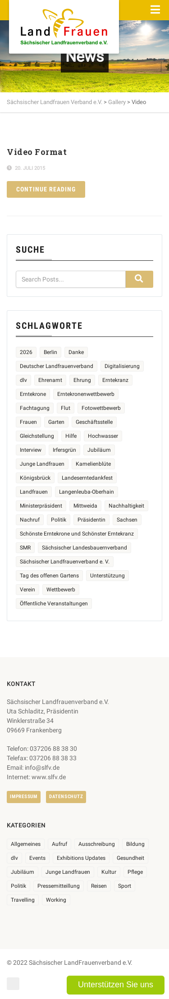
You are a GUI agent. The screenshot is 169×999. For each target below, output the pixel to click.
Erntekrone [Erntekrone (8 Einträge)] (33, 394)
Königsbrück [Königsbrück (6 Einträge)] (35, 478)
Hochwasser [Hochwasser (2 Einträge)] (103, 436)
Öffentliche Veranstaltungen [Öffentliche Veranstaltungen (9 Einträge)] (54, 603)
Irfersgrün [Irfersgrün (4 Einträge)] (64, 450)
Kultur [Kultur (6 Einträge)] (108, 872)
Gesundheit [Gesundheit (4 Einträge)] (130, 858)
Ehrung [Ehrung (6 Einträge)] (82, 380)
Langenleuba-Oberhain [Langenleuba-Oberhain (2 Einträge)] (86, 492)
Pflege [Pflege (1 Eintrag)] (135, 872)
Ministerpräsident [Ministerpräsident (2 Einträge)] (41, 506)
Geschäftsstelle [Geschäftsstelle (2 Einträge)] (94, 422)
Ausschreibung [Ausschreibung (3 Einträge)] (96, 844)
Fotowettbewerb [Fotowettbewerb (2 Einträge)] (101, 408)
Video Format (37, 151)
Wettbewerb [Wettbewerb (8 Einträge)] (60, 589)
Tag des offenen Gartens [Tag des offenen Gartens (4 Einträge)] (49, 575)
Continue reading (46, 189)
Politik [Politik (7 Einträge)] (18, 886)
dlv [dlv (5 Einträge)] (23, 380)
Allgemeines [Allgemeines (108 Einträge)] (26, 844)
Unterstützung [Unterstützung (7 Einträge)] (107, 575)
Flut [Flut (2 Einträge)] (65, 408)
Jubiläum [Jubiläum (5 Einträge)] (99, 450)
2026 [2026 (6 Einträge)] (26, 352)
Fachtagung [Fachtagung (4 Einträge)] (35, 408)
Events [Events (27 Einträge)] (37, 858)
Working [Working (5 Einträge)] (56, 900)
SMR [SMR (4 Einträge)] (25, 548)
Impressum (23, 796)
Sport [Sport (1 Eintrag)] (124, 886)
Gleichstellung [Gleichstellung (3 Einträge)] (37, 436)
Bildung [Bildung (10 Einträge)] (135, 844)
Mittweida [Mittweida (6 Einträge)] (85, 506)
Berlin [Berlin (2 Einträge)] (50, 352)
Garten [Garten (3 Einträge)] (56, 422)
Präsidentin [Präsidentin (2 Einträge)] (91, 520)
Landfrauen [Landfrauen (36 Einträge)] (34, 492)
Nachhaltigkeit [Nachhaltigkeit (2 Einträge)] (126, 506)
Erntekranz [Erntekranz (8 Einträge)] (115, 380)
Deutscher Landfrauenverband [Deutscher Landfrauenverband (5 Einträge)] (56, 366)
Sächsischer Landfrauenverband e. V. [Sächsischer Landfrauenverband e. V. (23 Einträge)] (65, 562)
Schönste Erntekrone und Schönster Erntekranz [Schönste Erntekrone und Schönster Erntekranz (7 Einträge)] (77, 534)
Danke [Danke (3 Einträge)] (76, 352)
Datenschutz (66, 796)
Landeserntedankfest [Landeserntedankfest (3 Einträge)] (87, 478)
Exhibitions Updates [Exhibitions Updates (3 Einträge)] (81, 858)
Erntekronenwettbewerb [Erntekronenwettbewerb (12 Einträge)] (85, 394)
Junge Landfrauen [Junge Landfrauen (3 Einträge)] (42, 464)
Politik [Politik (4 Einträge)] (58, 520)
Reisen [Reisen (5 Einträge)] (99, 886)
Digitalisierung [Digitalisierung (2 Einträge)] (122, 366)
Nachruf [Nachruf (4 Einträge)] (30, 520)
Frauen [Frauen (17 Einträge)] (28, 422)
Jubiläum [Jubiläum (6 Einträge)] (22, 872)
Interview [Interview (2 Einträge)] (30, 450)
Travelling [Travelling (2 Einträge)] (23, 900)
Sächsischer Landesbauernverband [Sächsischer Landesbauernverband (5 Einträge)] (84, 548)
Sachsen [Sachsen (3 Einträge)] (127, 520)
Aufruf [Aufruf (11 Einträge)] (59, 844)
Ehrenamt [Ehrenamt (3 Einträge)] (50, 380)
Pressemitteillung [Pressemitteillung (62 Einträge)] (58, 886)
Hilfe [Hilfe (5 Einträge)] (71, 436)
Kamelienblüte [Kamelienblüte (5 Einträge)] (93, 464)
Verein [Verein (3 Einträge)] (27, 589)
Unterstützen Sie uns (115, 984)
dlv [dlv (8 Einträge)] (14, 858)
